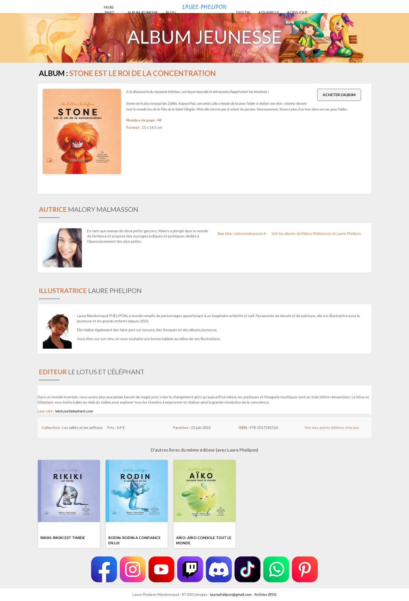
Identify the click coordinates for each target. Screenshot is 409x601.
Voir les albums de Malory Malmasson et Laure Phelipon (316, 233)
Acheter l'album (339, 94)
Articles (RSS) (265, 594)
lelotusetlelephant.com (74, 411)
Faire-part (109, 10)
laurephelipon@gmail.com (230, 594)
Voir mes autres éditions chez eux (331, 427)
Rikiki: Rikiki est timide (62, 537)
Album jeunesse (143, 12)
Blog (171, 12)
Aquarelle (268, 12)
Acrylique (297, 12)
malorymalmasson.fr (250, 233)
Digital (243, 12)
